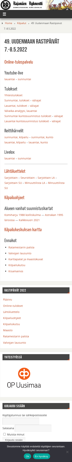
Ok (27, 456)
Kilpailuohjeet (14, 197)
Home (8, 23)
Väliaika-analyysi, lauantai (20, 111)
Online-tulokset (13, 306)
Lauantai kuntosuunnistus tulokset (26, 121)
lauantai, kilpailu (15, 142)
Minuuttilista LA (35, 183)
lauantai (9, 79)
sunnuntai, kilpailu (16, 137)
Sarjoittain (11, 177)
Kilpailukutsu (16, 265)
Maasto (7, 330)
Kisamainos (15, 271)
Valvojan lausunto (19, 253)
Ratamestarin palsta (21, 247)
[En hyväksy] (67, 452)
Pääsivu (7, 299)
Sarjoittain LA (46, 177)
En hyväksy (41, 456)
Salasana (8, 428)
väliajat (36, 100)
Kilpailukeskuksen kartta (23, 229)
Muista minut (13, 434)
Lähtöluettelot (14, 171)
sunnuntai (24, 79)
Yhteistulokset (13, 95)
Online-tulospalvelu (18, 62)
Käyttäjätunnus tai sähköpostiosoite (24, 415)
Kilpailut (21, 23)
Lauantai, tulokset (15, 105)
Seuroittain (28, 177)
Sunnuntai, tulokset (16, 100)
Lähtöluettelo (11, 312)
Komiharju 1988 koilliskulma (22, 215)
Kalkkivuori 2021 (29, 220)
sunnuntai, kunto (42, 137)
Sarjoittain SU (13, 183)
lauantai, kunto (38, 142)
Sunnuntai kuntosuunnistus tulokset (27, 116)
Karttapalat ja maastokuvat (25, 259)
